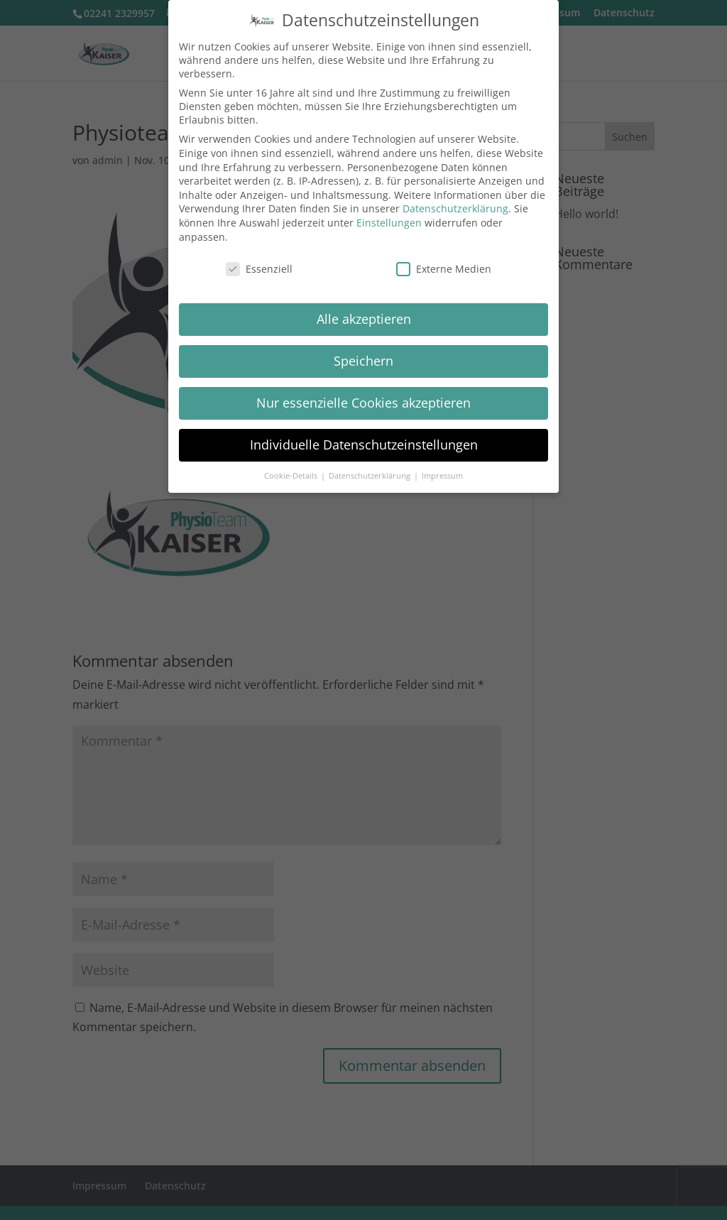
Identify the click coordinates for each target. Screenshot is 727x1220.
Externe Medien (443, 269)
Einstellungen (389, 222)
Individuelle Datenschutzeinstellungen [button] (364, 444)
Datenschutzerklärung (455, 208)
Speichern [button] (363, 360)
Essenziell (259, 269)
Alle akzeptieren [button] (364, 318)
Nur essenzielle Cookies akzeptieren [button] (363, 402)
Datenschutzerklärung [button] (370, 476)
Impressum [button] (442, 476)
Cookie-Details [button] (291, 476)
